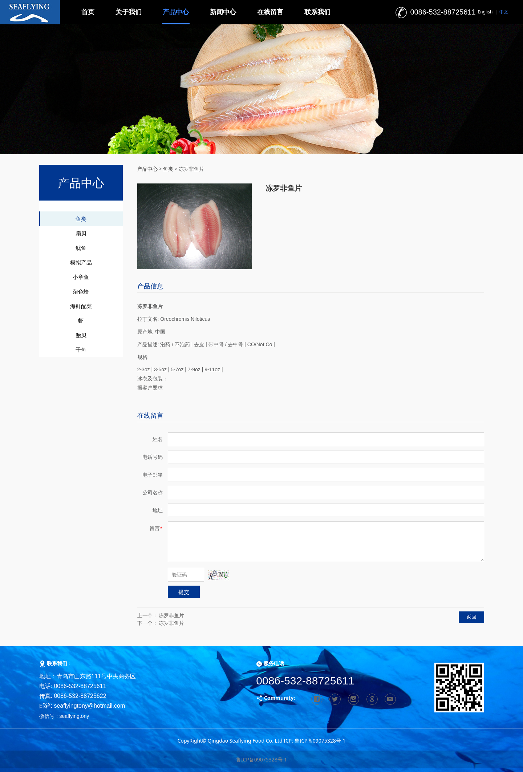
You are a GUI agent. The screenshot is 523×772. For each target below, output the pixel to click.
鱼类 (81, 218)
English (485, 12)
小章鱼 (81, 276)
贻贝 (81, 335)
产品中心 (176, 12)
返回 (471, 616)
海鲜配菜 (81, 306)
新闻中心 (223, 12)
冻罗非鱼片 (171, 615)
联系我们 (317, 12)
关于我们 (128, 12)
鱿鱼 (81, 247)
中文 (503, 12)
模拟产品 (81, 262)
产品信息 (150, 286)
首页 (87, 12)
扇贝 (81, 233)
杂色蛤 (81, 291)
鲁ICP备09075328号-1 (261, 759)
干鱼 (81, 349)
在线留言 (270, 12)
